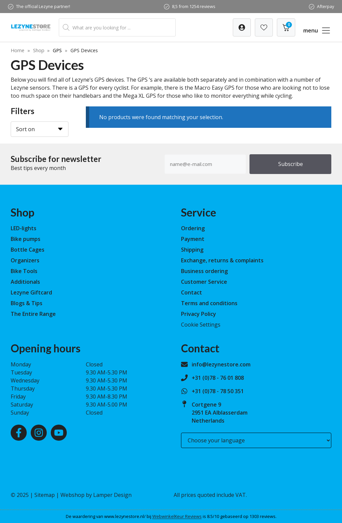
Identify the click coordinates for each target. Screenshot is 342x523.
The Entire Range (33, 314)
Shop (38, 50)
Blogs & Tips (26, 303)
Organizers (25, 260)
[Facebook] (19, 433)
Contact (191, 292)
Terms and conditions (209, 303)
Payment (192, 239)
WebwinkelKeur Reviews (177, 516)
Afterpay (325, 6)
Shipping (192, 249)
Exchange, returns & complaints (222, 260)
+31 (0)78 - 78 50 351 (218, 391)
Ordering (193, 228)
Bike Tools (24, 271)
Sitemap (44, 495)
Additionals (25, 281)
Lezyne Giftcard (31, 292)
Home (17, 50)
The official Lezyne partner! (43, 6)
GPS (57, 50)
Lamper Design (112, 495)
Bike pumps (25, 239)
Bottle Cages (27, 249)
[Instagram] (39, 433)
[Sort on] (39, 129)
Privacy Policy (198, 314)
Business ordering (204, 271)
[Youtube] (59, 433)
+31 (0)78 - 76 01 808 (218, 377)
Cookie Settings (200, 324)
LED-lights (23, 228)
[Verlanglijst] (242, 27)
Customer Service (204, 281)
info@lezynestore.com (221, 364)
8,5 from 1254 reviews (193, 6)
